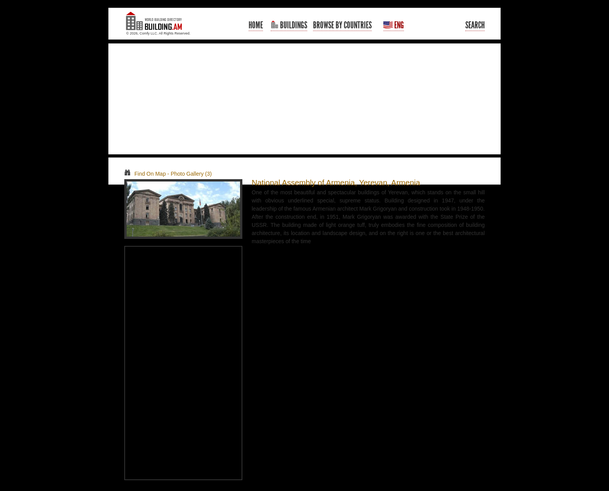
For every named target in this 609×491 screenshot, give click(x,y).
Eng (393, 25)
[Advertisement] (304, 99)
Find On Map (145, 174)
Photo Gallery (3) (191, 174)
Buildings (289, 25)
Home (256, 25)
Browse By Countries (342, 25)
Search (475, 25)
